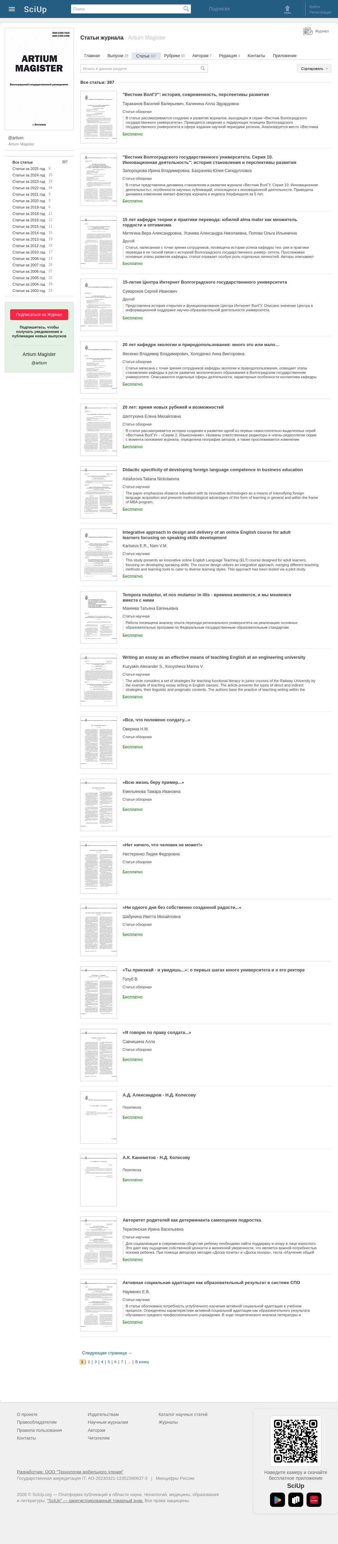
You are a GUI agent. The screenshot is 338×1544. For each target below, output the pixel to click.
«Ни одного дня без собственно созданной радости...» (182, 907)
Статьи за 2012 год (29, 246)
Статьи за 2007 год (29, 265)
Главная (92, 55)
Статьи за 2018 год (29, 214)
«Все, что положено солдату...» (156, 719)
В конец (142, 1362)
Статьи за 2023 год (29, 181)
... (129, 1362)
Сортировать (312, 69)
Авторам (202, 55)
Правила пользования (39, 1430)
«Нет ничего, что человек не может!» (162, 844)
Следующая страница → (107, 1352)
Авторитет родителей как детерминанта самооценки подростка (192, 1220)
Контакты (256, 55)
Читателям (99, 1438)
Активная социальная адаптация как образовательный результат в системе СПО (211, 1282)
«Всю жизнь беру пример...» (153, 782)
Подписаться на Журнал (39, 314)
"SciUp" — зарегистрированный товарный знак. (95, 1500)
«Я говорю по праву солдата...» (157, 1032)
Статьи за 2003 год (29, 291)
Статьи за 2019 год (29, 207)
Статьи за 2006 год (29, 271)
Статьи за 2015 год (29, 226)
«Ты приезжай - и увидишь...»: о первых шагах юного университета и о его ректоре (214, 969)
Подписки (219, 8)
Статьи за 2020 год (29, 201)
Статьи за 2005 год (29, 278)
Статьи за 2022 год (29, 188)
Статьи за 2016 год (29, 220)
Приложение (284, 55)
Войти (315, 7)
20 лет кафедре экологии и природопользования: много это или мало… (201, 344)
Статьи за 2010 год (29, 252)
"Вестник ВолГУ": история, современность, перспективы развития (196, 94)
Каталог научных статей (183, 1414)
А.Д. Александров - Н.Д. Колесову (159, 1094)
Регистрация (320, 12)
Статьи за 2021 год (29, 194)
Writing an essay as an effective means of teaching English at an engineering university (214, 657)
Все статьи (23, 162)
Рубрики (174, 55)
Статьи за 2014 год (29, 233)
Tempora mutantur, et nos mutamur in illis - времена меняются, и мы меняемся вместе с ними (207, 597)
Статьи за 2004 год (29, 284)
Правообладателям (36, 1422)
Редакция (229, 55)
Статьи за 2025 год (29, 169)
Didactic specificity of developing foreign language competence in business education (213, 469)
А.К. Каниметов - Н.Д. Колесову (156, 1157)
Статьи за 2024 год (29, 175)
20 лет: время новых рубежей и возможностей (173, 407)
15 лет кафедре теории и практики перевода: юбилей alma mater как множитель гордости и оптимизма (210, 222)
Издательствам (103, 1414)
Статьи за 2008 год (29, 259)
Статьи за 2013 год (29, 239)
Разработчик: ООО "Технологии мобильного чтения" (70, 1471)
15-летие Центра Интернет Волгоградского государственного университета (205, 282)
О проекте (27, 1414)
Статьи (146, 56)
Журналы (168, 1422)
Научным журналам (108, 1422)
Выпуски (117, 55)
